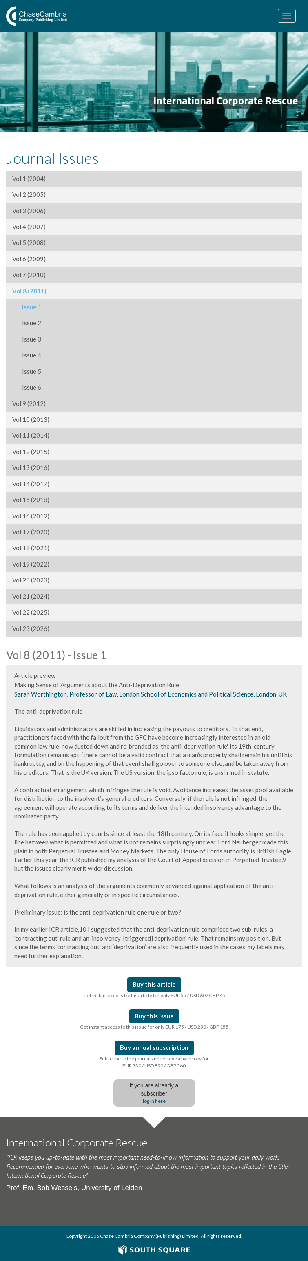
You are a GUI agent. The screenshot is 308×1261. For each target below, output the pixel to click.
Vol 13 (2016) (30, 467)
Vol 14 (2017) (30, 483)
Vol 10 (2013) (30, 419)
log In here (154, 1101)
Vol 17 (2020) (30, 532)
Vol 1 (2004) (29, 178)
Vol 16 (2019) (30, 516)
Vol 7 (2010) (29, 274)
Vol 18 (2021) (30, 547)
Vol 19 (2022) (30, 564)
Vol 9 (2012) (29, 403)
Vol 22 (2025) (30, 612)
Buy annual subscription (154, 1047)
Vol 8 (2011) (29, 291)
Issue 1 (27, 307)
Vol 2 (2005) (29, 194)
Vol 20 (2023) (30, 580)
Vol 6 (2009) (29, 258)
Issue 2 (26, 322)
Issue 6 (26, 387)
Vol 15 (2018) (30, 499)
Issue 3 (26, 339)
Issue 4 (26, 355)
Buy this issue (154, 1016)
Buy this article (154, 984)
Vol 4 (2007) (29, 226)
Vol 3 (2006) (29, 210)
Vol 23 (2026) (30, 628)
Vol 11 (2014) (30, 435)
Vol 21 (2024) (30, 596)
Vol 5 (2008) (29, 242)
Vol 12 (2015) (30, 451)
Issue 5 (26, 371)
